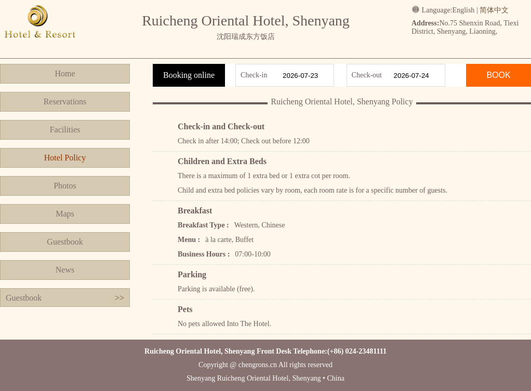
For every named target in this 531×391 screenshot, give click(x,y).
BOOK (498, 75)
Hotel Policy (65, 157)
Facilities (65, 129)
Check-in (254, 75)
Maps (65, 213)
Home (65, 73)
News (65, 269)
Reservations (65, 101)
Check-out (367, 75)
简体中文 (494, 10)
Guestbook (65, 241)
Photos (65, 185)
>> (119, 297)
